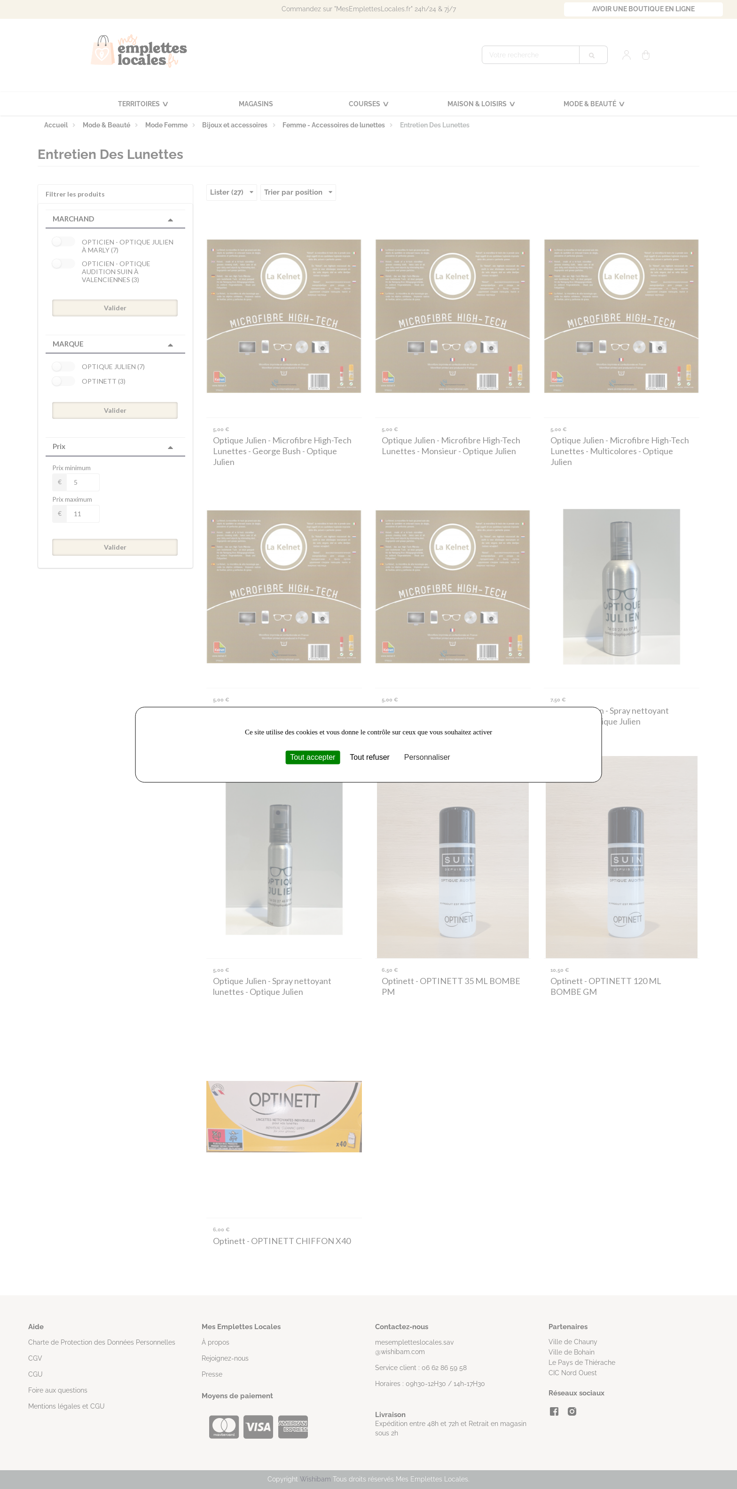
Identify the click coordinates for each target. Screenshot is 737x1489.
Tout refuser (369, 757)
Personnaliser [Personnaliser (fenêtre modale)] (427, 757)
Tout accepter (312, 757)
